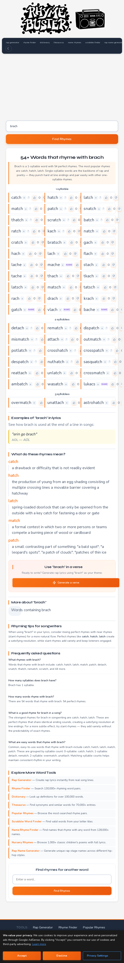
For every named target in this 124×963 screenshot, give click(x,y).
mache (53, 265)
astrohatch (94, 403)
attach (53, 339)
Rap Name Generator (104, 927)
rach (15, 298)
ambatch (19, 384)
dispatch (91, 328)
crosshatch (57, 350)
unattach (55, 403)
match (17, 209)
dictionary (47, 42)
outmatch (92, 339)
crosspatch (94, 350)
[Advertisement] (62, 85)
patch (52, 209)
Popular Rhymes (76, 927)
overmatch (21, 403)
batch (89, 220)
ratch (16, 231)
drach (52, 298)
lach (51, 253)
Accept (22, 956)
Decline (61, 956)
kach (51, 231)
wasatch (55, 384)
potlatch (19, 350)
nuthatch (55, 362)
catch (16, 197)
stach (89, 265)
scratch (54, 220)
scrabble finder (96, 42)
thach (52, 276)
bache (89, 310)
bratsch (54, 242)
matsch (54, 287)
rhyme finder (30, 42)
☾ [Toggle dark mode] (8, 49)
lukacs (89, 384)
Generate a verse (66, 583)
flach (88, 253)
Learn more (39, 944)
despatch (20, 362)
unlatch (54, 373)
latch (88, 197)
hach (16, 253)
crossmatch (94, 373)
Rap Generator (29, 927)
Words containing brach (16, 610)
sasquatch (93, 362)
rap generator (13, 42)
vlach (52, 310)
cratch (17, 242)
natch (89, 231)
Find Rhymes (61, 139)
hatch (52, 197)
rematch (55, 328)
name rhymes (78, 42)
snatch (90, 209)
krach (89, 298)
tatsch (89, 287)
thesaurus (61, 42)
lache (16, 265)
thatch (17, 220)
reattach (19, 373)
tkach (89, 276)
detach (17, 328)
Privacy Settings (97, 956)
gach (88, 242)
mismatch (20, 339)
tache (16, 276)
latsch (17, 287)
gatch (16, 310)
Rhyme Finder (52, 927)
